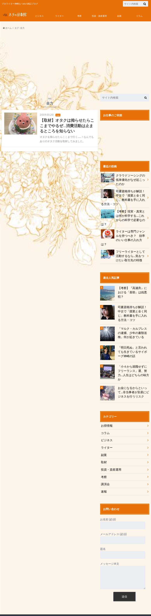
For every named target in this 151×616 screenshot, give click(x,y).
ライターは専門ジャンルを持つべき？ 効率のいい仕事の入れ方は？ (123, 230)
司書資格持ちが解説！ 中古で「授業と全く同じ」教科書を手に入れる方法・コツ (123, 197)
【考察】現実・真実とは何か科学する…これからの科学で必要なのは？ (123, 215)
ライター (59, 16)
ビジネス (39, 16)
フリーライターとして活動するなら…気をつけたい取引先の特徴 (123, 246)
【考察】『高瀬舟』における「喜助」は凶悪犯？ (133, 280)
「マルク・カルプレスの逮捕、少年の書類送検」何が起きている (133, 322)
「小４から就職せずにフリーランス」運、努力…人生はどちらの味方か (133, 360)
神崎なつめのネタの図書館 (35, 606)
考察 (79, 16)
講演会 (105, 470)
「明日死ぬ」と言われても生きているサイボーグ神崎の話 (133, 341)
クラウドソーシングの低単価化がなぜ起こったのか (123, 179)
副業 (119, 16)
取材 (103, 448)
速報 (103, 477)
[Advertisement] (75, 62)
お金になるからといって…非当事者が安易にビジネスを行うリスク (132, 379)
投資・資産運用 (99, 16)
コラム (139, 16)
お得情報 (106, 412)
